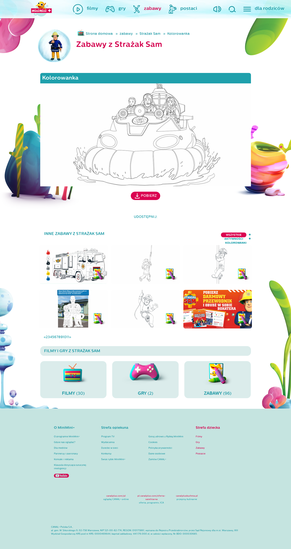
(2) (145, 376)
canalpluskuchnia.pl (187, 492)
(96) (218, 376)
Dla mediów (60, 445)
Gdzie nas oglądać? (64, 439)
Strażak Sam (150, 34)
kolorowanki (240, 235)
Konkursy (106, 450)
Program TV (107, 433)
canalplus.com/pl (116, 492)
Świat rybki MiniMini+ (113, 456)
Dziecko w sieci (109, 445)
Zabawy (200, 445)
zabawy (126, 34)
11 (67, 334)
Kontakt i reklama (63, 456)
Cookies (152, 439)
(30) (73, 376)
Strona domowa (99, 34)
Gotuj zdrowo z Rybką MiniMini (165, 433)
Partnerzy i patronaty (66, 450)
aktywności (213, 235)
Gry (198, 439)
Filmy (199, 433)
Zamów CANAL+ (157, 456)
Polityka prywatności (160, 445)
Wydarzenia (107, 439)
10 (64, 334)
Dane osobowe (156, 450)
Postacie (200, 450)
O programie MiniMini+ (67, 433)
